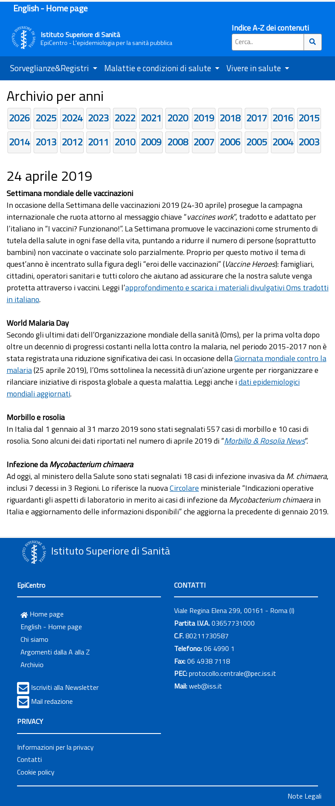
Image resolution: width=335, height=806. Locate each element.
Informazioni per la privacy (55, 747)
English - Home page (50, 8)
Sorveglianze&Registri (50, 68)
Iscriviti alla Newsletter (65, 687)
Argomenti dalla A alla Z (55, 652)
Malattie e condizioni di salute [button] (158, 68)
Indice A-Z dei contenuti (270, 28)
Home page (42, 614)
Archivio (32, 664)
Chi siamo (34, 639)
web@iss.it (205, 686)
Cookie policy (36, 772)
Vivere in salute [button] (254, 68)
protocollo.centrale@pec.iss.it (232, 673)
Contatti (29, 759)
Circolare (184, 488)
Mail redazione (52, 701)
